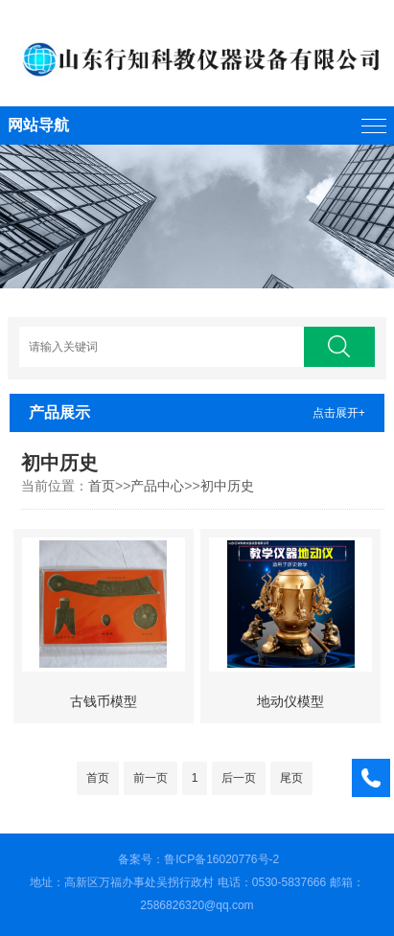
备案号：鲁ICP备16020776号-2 (198, 859)
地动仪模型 (290, 701)
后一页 (238, 778)
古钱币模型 (103, 701)
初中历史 (227, 485)
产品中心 (157, 485)
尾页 (291, 778)
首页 (101, 485)
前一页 (150, 778)
